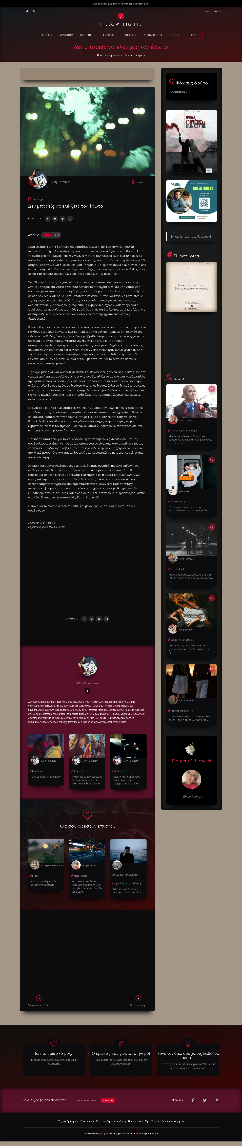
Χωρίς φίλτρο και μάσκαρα (183, 430)
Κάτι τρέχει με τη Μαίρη (181, 639)
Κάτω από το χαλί (179, 501)
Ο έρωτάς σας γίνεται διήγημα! (121, 1054)
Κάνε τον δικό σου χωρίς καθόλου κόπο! (188, 1056)
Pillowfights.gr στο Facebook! (191, 236)
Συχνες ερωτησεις (213, 11)
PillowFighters (153, 35)
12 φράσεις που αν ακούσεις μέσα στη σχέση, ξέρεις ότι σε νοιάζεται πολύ (189, 713)
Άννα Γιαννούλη (186, 558)
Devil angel (38, 200)
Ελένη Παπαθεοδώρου (52, 866)
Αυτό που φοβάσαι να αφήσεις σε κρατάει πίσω (126, 891)
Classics (110, 35)
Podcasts (130, 35)
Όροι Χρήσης (152, 1121)
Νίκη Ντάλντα (88, 866)
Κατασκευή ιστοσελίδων (119, 1134)
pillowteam (184, 491)
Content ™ (88, 35)
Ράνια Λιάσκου (186, 696)
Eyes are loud (176, 568)
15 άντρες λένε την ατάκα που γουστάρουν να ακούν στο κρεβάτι (187, 508)
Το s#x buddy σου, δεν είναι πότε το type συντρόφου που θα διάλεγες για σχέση (191, 646)
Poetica (35, 876)
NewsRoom (66, 35)
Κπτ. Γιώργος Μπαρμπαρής (124, 875)
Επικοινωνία (87, 1121)
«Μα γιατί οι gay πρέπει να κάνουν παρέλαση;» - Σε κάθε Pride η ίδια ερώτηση (86, 781)
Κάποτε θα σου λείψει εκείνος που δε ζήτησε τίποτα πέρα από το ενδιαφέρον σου (190, 577)
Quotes (174, 35)
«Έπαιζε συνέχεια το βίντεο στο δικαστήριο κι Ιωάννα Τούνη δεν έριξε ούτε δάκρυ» (189, 439)
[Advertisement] (87, 954)
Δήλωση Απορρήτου (173, 1121)
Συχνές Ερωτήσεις (68, 1121)
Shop (194, 35)
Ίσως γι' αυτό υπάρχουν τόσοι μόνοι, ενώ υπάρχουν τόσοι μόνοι (128, 781)
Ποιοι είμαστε (135, 1121)
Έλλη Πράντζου (61, 182)
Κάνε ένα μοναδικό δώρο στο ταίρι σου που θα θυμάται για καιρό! (121, 1062)
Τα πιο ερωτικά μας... (53, 1054)
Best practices (80, 876)
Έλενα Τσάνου (186, 420)
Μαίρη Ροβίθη (186, 629)
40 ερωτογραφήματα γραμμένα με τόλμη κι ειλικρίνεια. (53, 1062)
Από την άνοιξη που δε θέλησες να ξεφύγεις (43, 883)
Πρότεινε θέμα (104, 1121)
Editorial (46, 35)
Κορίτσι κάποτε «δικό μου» (45, 777)
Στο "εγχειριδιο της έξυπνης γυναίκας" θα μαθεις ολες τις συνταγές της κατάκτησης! (188, 1066)
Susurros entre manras (181, 706)
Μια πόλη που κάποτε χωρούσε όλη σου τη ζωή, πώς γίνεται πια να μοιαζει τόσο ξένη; (85, 887)
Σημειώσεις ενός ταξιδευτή (127, 884)
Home (100, 55)
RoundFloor (152, 1134)
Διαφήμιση (120, 1121)
